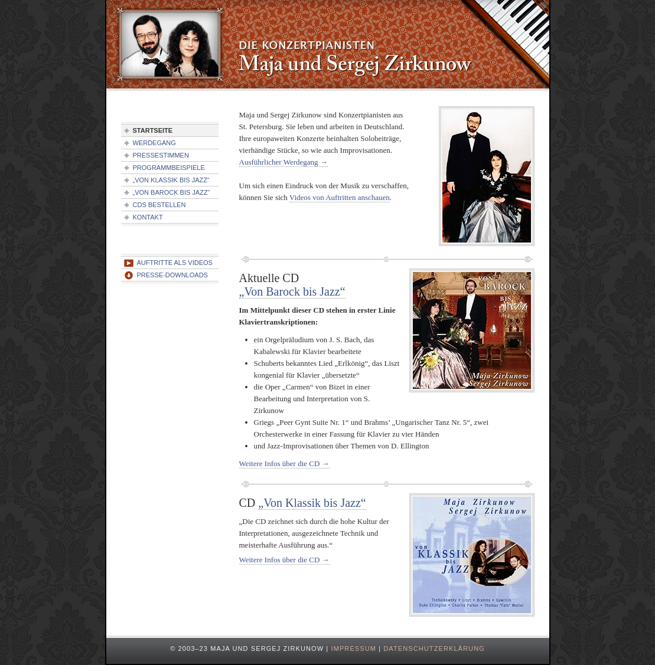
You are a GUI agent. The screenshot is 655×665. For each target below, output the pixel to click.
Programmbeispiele (169, 167)
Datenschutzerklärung (434, 648)
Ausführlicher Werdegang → (283, 162)
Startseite (153, 130)
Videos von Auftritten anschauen (339, 197)
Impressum (353, 648)
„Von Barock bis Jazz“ (292, 291)
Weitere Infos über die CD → (284, 463)
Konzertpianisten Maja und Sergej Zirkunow (327, 47)
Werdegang (154, 142)
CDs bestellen (159, 204)
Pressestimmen (161, 155)
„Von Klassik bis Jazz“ (312, 502)
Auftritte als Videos (175, 262)
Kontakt (148, 217)
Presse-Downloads (172, 275)
